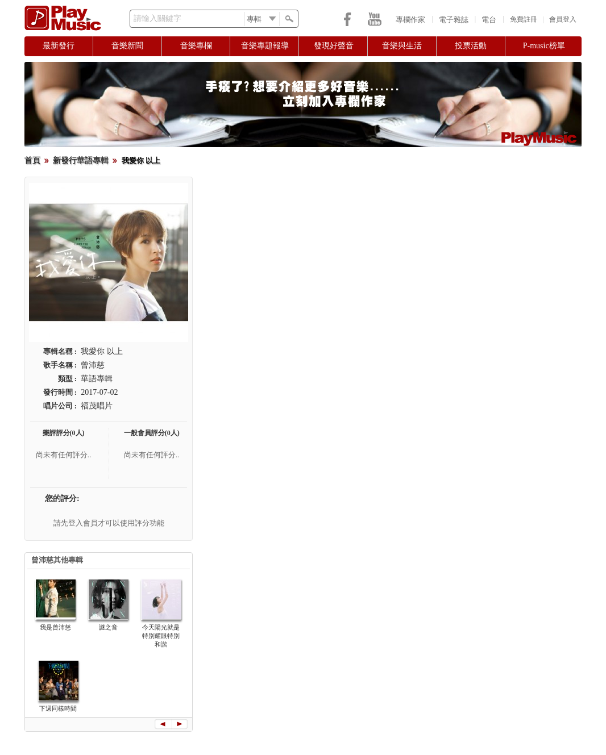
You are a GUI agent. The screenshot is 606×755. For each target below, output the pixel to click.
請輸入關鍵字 (157, 18)
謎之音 (108, 627)
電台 (489, 19)
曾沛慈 (93, 365)
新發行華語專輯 (81, 160)
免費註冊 (523, 19)
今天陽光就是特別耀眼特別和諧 (161, 636)
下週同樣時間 (58, 708)
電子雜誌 (453, 19)
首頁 (32, 160)
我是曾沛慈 (55, 627)
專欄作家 (410, 19)
